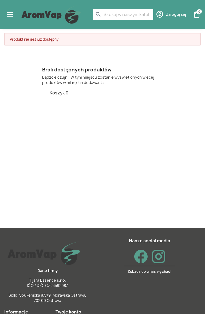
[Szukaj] (123, 14)
